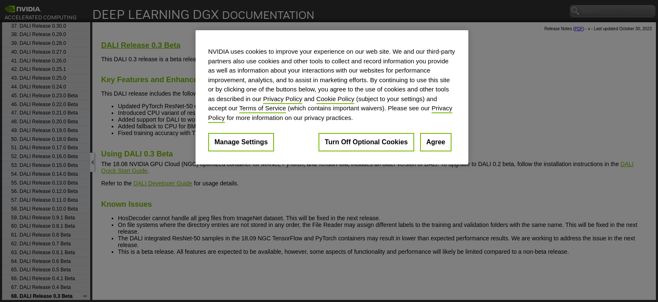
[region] (332, 97)
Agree (435, 142)
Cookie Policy (335, 98)
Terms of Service (262, 108)
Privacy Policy (282, 98)
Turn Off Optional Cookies (366, 142)
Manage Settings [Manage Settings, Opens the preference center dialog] (241, 142)
